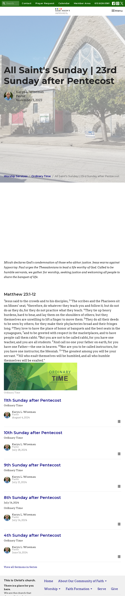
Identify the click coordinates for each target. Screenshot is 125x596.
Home (48, 581)
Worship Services (16, 176)
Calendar (64, 3)
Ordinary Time (41, 176)
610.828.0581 (102, 3)
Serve (101, 589)
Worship (52, 589)
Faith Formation (79, 589)
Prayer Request (44, 3)
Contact (26, 3)
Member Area (82, 3)
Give (114, 589)
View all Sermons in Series (20, 567)
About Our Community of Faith (82, 581)
